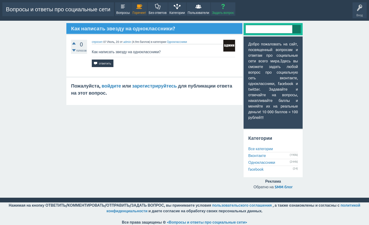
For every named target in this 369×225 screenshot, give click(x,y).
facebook (256, 169)
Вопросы (123, 13)
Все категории (260, 149)
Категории (177, 13)
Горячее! (139, 13)
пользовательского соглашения (242, 205)
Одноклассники (177, 41)
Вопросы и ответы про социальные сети (58, 9)
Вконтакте (257, 155)
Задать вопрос (223, 13)
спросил (97, 41)
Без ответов (158, 13)
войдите (111, 85)
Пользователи (198, 13)
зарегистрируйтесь (154, 85)
